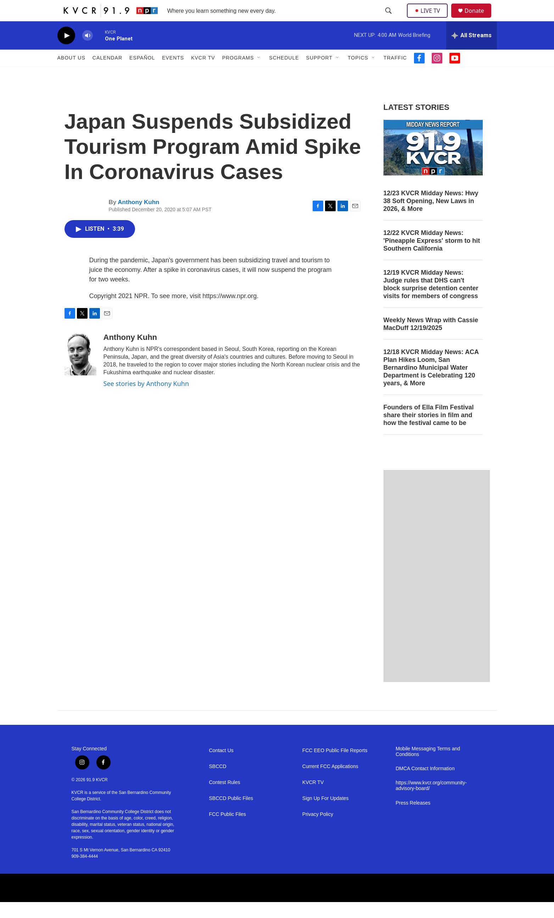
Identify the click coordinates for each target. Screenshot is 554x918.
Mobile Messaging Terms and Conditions (428, 767)
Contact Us (221, 766)
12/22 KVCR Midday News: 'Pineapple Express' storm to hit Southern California (432, 256)
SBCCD (217, 782)
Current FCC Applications (330, 782)
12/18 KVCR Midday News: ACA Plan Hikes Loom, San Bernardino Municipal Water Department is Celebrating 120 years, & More (431, 383)
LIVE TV (429, 18)
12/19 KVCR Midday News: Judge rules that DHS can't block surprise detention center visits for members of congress (431, 300)
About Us (71, 74)
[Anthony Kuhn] (80, 370)
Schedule (284, 74)
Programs (238, 74)
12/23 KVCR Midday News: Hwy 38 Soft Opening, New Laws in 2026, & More (431, 217)
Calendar (107, 74)
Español (142, 74)
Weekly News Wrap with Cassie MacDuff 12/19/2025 (431, 339)
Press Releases (413, 819)
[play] (66, 51)
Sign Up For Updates (325, 814)
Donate (479, 18)
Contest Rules (224, 798)
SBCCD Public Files (231, 814)
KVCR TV (203, 74)
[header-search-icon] (389, 19)
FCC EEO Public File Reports (335, 766)
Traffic (395, 74)
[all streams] (471, 51)
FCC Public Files (227, 830)
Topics (358, 74)
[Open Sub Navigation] (259, 74)
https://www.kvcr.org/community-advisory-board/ (431, 801)
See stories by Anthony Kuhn (146, 399)
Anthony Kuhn (138, 218)
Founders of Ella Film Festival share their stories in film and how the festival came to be (429, 431)
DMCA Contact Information (425, 784)
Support (319, 74)
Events (173, 74)
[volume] (88, 52)
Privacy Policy (317, 830)
